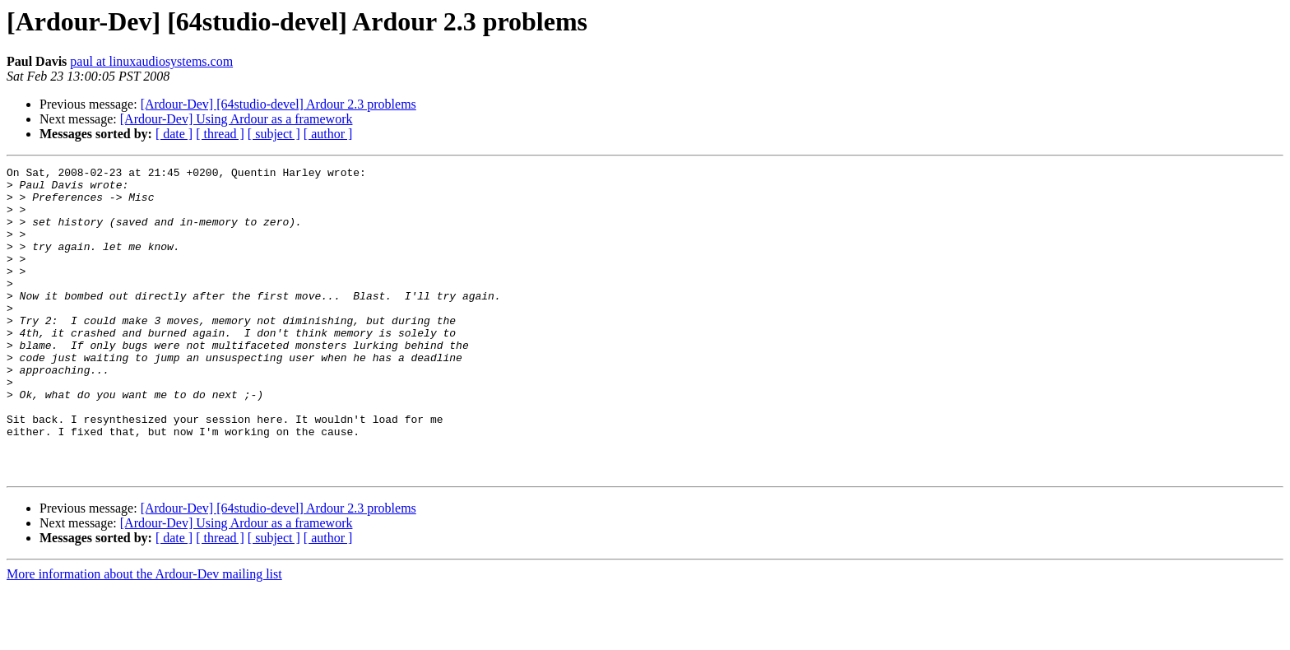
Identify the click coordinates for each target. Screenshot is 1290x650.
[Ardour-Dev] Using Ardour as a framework (236, 119)
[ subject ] (274, 134)
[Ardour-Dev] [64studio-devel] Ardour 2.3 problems (278, 104)
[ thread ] (220, 134)
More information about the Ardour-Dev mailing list (144, 636)
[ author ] (328, 134)
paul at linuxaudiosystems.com (151, 61)
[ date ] (174, 134)
